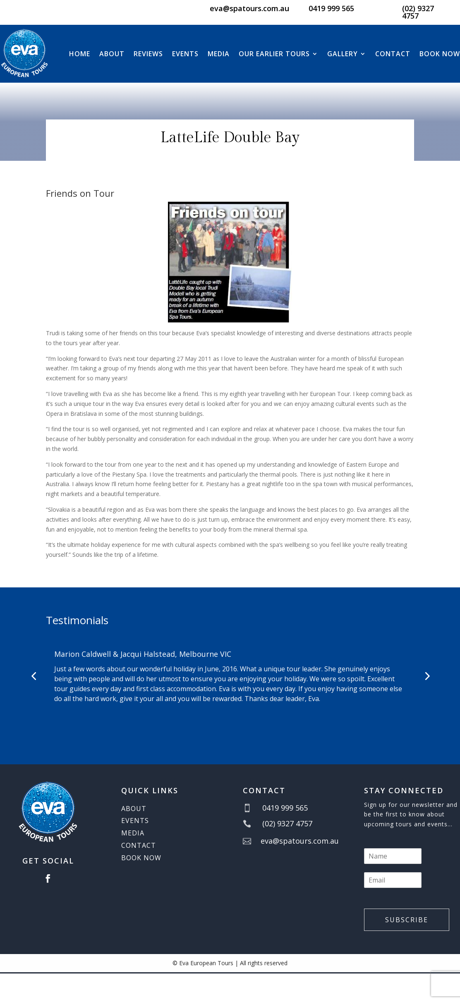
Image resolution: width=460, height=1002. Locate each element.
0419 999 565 (331, 8)
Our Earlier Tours (274, 53)
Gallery (342, 53)
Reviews (148, 53)
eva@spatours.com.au (249, 8)
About (112, 53)
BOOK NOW (439, 53)
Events (185, 53)
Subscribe (406, 919)
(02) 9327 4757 (418, 12)
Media (219, 53)
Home (79, 53)
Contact (392, 53)
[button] (33, 675)
